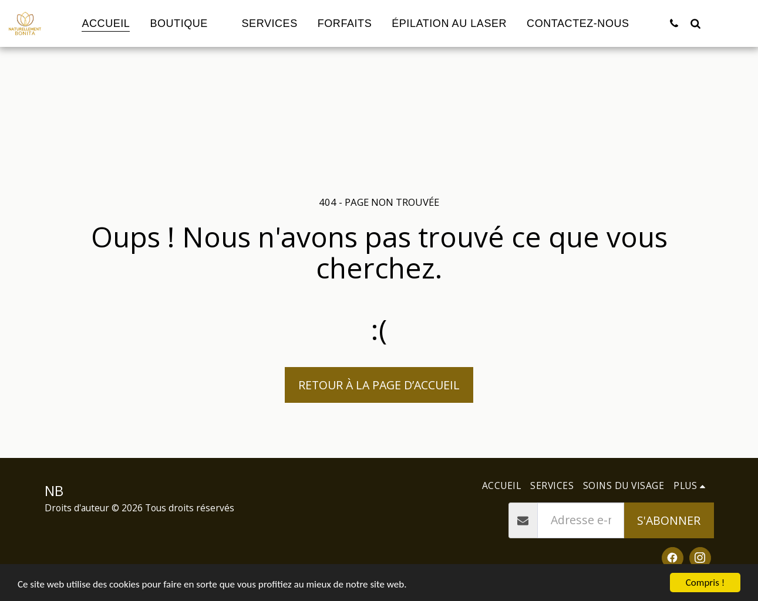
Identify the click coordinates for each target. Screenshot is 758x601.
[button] (674, 23)
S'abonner (668, 520)
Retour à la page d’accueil (379, 385)
